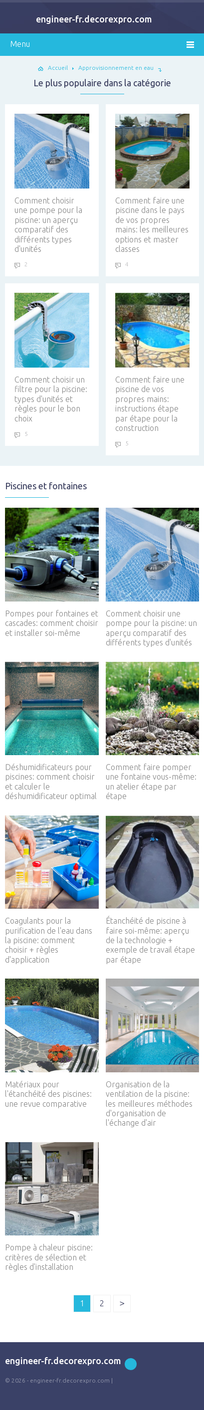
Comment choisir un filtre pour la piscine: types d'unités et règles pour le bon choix (51, 357)
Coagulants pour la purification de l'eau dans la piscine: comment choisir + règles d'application (52, 889)
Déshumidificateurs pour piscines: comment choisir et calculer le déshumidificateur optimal (52, 731)
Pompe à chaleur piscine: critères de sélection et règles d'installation (52, 1206)
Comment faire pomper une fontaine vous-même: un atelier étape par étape (153, 731)
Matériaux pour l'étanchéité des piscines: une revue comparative (52, 1043)
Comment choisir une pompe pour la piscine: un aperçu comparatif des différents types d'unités (51, 183)
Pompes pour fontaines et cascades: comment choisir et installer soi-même (52, 572)
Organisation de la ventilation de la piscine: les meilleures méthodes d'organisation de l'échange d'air (153, 1053)
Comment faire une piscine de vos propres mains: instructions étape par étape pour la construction (152, 362)
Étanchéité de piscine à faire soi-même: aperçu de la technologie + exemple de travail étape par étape (153, 889)
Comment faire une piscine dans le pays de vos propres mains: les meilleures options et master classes (152, 183)
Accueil (58, 67)
